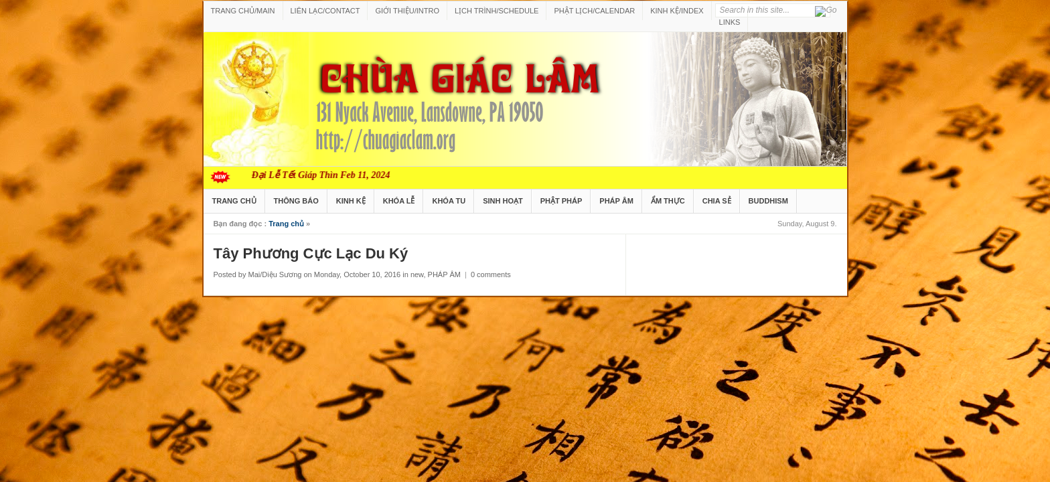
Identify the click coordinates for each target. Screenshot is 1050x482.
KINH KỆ (351, 201)
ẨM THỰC (668, 201)
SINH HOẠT (503, 201)
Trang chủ (286, 224)
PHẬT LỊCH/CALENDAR (594, 11)
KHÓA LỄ (399, 201)
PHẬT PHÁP (561, 201)
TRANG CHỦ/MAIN (243, 11)
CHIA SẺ (716, 201)
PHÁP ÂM (616, 201)
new (417, 274)
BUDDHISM (768, 201)
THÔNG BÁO (296, 201)
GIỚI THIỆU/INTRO (407, 11)
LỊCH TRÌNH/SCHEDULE (496, 11)
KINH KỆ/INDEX (676, 11)
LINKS (730, 22)
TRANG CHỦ (234, 201)
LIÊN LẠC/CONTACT (325, 11)
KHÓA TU (448, 201)
